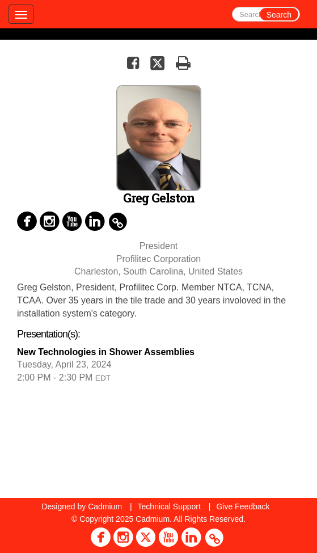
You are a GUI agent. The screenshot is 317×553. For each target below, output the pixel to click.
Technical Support (169, 506)
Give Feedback (242, 506)
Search (279, 14)
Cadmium (105, 506)
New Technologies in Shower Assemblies (106, 352)
